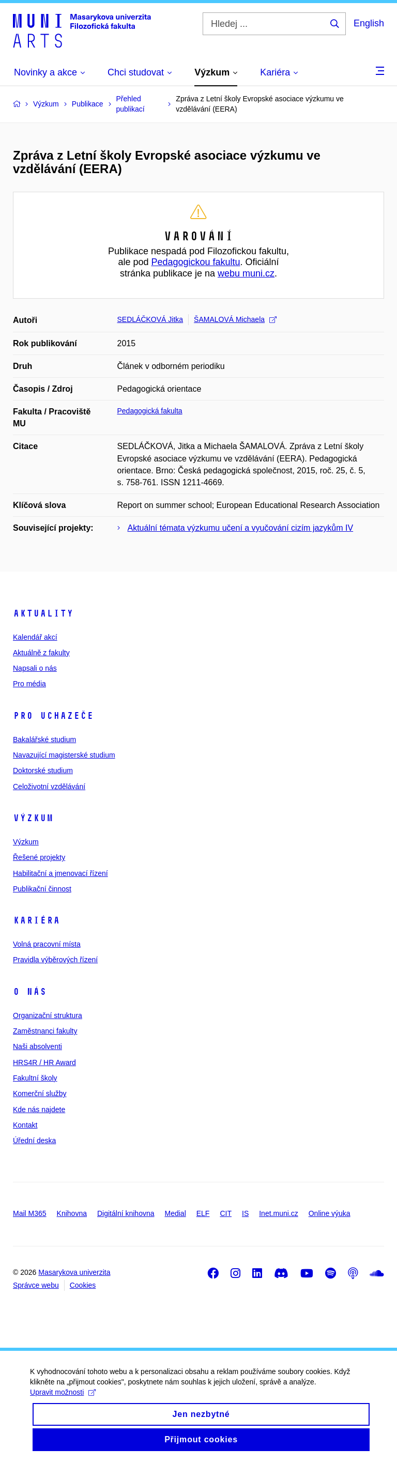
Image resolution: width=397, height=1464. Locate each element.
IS (245, 1213)
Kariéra (36, 920)
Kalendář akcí (35, 637)
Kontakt (25, 1125)
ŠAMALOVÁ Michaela (235, 319)
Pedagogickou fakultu (195, 262)
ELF (203, 1213)
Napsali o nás (35, 668)
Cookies (83, 1285)
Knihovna (72, 1213)
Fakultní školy (35, 1078)
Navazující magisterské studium (64, 755)
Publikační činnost (42, 889)
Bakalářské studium (44, 739)
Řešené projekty (39, 857)
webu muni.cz (246, 273)
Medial (175, 1213)
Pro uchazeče (53, 715)
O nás (30, 991)
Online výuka (329, 1213)
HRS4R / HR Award (44, 1062)
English (369, 23)
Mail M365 (30, 1213)
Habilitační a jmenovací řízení (60, 873)
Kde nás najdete (39, 1109)
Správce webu (36, 1285)
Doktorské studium (43, 770)
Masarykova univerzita (74, 1272)
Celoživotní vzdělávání (49, 786)
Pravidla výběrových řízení (55, 960)
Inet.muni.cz (278, 1213)
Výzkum (33, 818)
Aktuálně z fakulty (41, 653)
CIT (226, 1213)
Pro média (29, 684)
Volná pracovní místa (47, 944)
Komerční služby (39, 1093)
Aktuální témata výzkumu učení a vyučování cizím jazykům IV (241, 527)
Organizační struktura (47, 1015)
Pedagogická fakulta (149, 411)
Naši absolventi (37, 1046)
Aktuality (43, 613)
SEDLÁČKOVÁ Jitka (150, 319)
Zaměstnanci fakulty (45, 1031)
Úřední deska (34, 1140)
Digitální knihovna (126, 1213)
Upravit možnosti (64, 1403)
